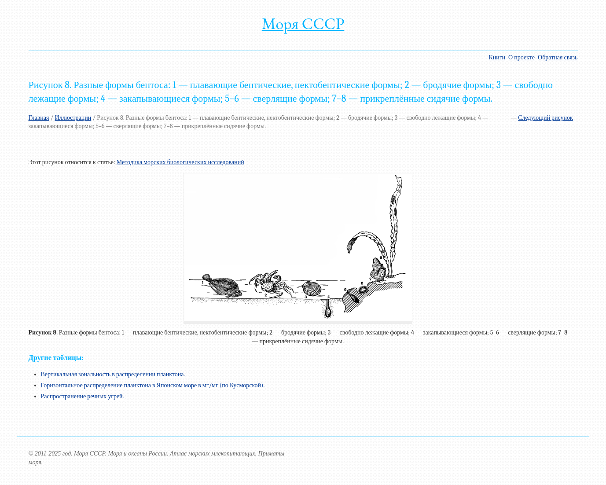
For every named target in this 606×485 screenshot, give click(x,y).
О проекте (521, 57)
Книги (496, 57)
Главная (39, 117)
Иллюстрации (73, 117)
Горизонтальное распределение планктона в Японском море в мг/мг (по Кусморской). (153, 385)
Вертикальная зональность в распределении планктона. (113, 374)
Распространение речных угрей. (82, 396)
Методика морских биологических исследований (180, 162)
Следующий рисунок (545, 117)
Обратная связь (557, 57)
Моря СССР (303, 23)
